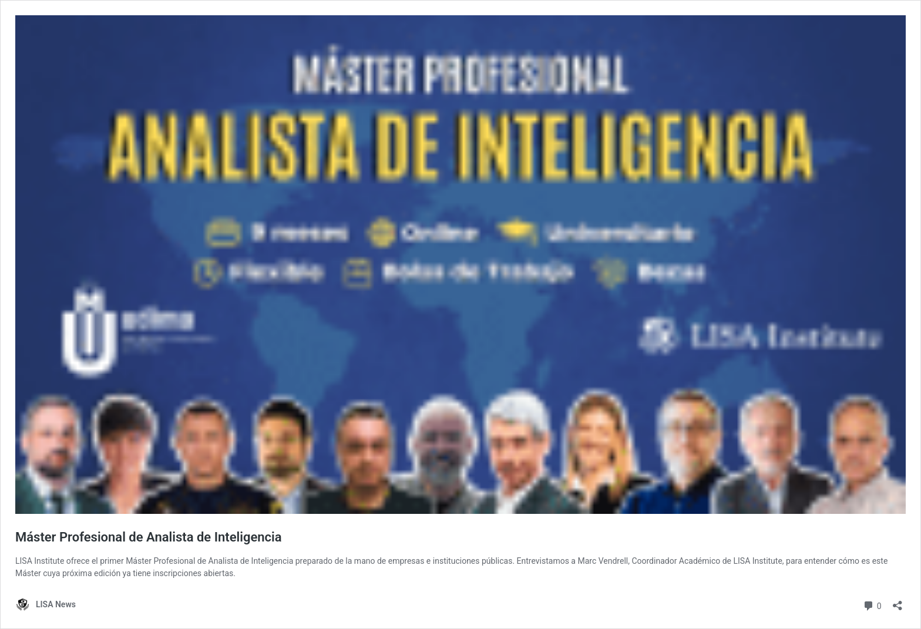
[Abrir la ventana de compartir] (897, 602)
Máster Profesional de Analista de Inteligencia (148, 537)
